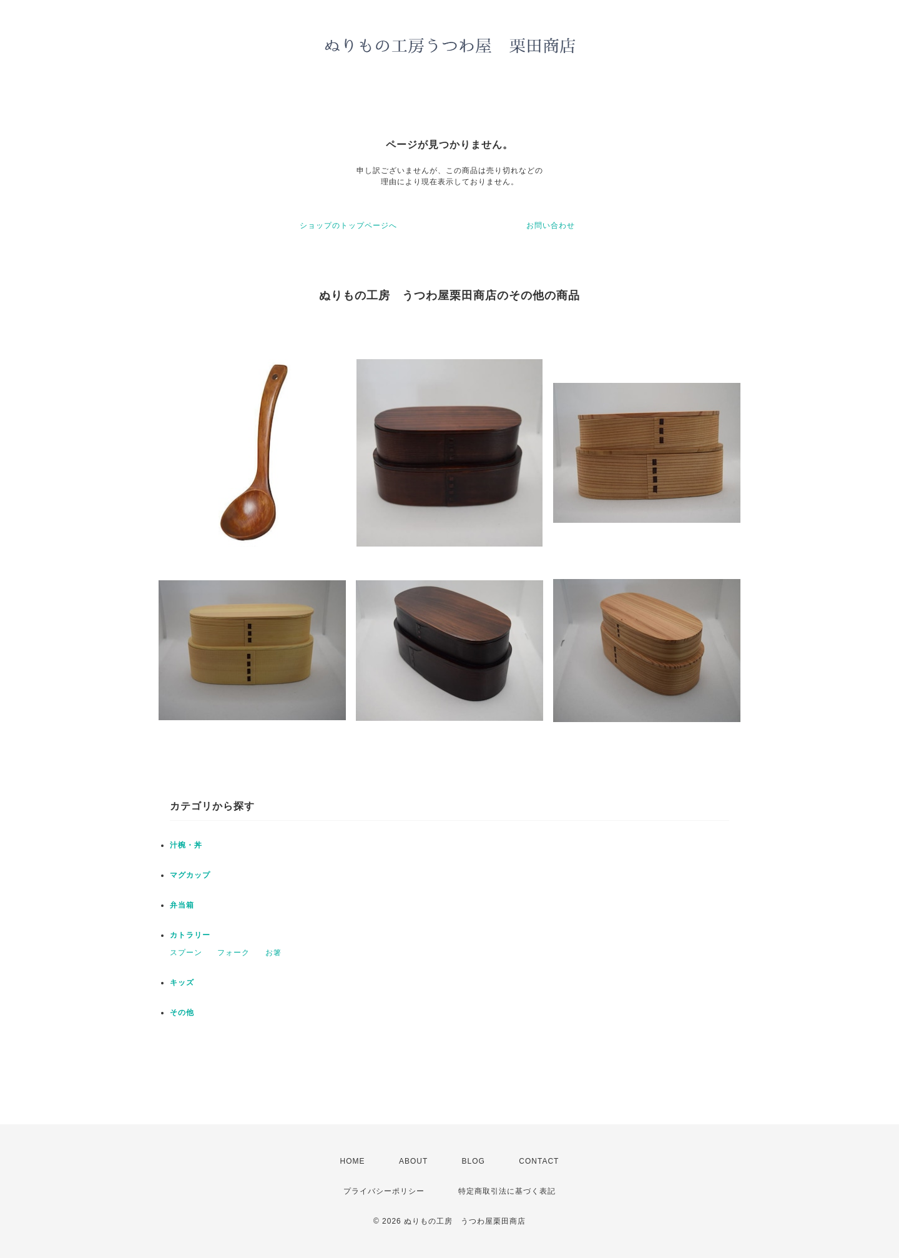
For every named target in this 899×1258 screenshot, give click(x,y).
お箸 (273, 952)
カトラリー (190, 935)
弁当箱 (182, 905)
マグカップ (190, 875)
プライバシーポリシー (384, 1191)
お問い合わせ (550, 225)
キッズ (182, 982)
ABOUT (413, 1161)
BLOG (473, 1161)
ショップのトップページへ (348, 225)
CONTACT (539, 1161)
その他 (182, 1012)
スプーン (186, 952)
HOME (352, 1161)
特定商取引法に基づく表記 (507, 1191)
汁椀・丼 (186, 845)
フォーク (233, 952)
